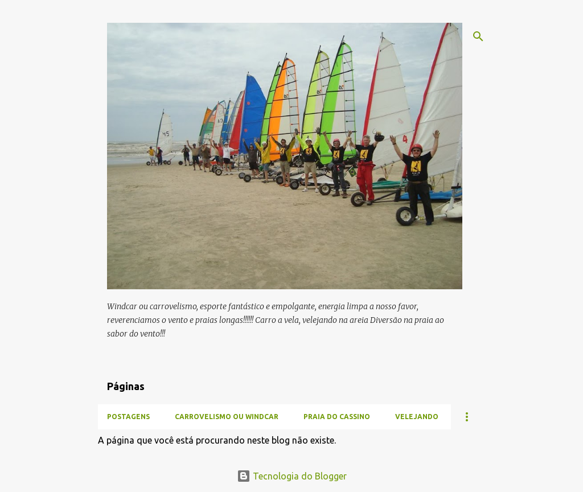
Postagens (128, 416)
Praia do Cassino (336, 416)
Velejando (416, 416)
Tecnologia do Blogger (292, 476)
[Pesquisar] (478, 36)
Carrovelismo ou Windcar (226, 416)
